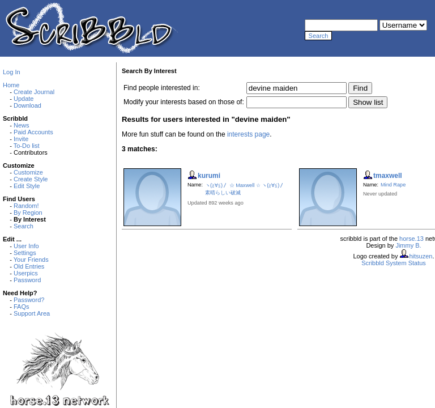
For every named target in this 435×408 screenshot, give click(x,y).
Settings (25, 252)
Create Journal (34, 91)
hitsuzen (420, 256)
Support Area (32, 313)
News (21, 125)
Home (11, 85)
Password (27, 280)
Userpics (26, 273)
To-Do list (27, 145)
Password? (29, 299)
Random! (26, 205)
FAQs (21, 306)
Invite (21, 138)
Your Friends (31, 259)
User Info (26, 246)
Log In (11, 72)
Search (23, 226)
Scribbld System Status (393, 263)
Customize (28, 172)
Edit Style (27, 185)
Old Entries (29, 266)
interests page (248, 134)
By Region (28, 212)
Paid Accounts (33, 132)
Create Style (31, 179)
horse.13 (411, 238)
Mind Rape (393, 185)
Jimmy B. (408, 245)
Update (23, 98)
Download (27, 105)
